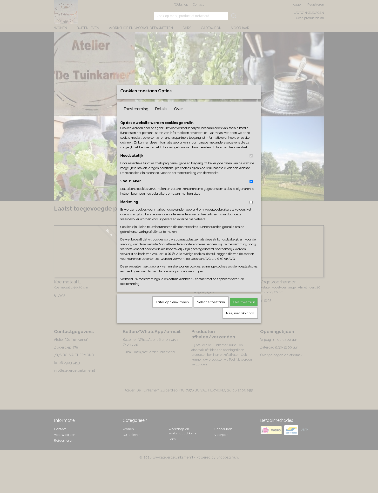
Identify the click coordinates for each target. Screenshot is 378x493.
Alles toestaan (243, 310)
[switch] (251, 163)
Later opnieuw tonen (172, 310)
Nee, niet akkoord (240, 321)
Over (178, 117)
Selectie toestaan (211, 310)
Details (161, 117)
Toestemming (135, 117)
